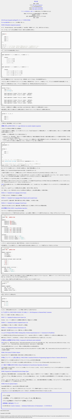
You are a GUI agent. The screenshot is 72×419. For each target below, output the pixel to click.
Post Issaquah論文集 (5, 22)
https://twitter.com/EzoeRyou (37, 7)
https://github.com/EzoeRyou (37, 9)
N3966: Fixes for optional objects (9, 383)
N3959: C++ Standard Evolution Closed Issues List (13, 327)
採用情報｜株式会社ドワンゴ (10, 403)
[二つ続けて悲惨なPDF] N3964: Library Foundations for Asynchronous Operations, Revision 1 (24, 365)
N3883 (2, 184)
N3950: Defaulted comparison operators (11, 25)
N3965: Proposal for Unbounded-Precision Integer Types (15, 371)
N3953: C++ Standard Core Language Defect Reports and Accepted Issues (19, 198)
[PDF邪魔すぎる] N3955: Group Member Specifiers (14, 208)
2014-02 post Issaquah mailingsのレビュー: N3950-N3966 (15, 20)
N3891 (2, 342)
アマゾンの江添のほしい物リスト (28, 11)
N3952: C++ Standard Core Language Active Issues (13, 192)
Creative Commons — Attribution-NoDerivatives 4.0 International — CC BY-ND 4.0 (31, 405)
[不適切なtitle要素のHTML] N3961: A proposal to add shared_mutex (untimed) (21, 340)
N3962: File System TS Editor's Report (10, 352)
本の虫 (36, 1)
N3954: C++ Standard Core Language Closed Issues (13, 203)
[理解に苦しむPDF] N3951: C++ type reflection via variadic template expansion (21, 126)
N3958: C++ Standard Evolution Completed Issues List (14, 322)
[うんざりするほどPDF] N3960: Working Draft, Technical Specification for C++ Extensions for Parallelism (27, 332)
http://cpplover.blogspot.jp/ (37, 5)
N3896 (2, 367)
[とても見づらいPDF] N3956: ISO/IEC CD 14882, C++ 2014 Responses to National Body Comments (26, 312)
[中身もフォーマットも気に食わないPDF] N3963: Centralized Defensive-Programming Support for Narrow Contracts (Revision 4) (34, 357)
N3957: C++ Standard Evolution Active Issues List (13, 317)
